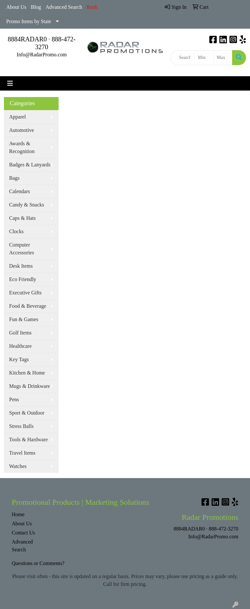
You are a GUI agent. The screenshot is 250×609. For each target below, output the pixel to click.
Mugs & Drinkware (29, 386)
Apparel (17, 117)
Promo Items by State (28, 21)
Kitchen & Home (27, 372)
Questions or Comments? (38, 563)
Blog (36, 7)
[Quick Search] (183, 57)
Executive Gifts (25, 292)
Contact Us (23, 532)
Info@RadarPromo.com (42, 54)
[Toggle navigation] (10, 83)
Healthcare (20, 346)
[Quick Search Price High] (222, 57)
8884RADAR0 (27, 39)
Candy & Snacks (26, 204)
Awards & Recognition (22, 147)
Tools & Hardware (28, 439)
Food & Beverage (27, 306)
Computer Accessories (21, 248)
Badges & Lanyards (29, 164)
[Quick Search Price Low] (204, 57)
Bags (14, 178)
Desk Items (21, 266)
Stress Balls (21, 426)
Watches (18, 466)
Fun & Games (23, 319)
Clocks (16, 231)
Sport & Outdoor (26, 413)
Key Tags (19, 359)
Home (18, 514)
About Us (16, 7)
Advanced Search (64, 7)
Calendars (19, 191)
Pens (14, 399)
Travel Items (22, 453)
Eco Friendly (22, 279)
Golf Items (20, 332)
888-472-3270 (223, 528)
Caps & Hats (22, 218)
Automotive (21, 130)
